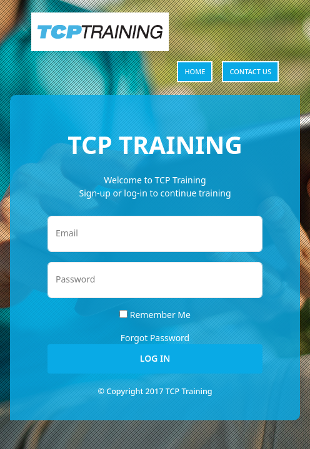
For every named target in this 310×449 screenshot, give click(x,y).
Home (194, 71)
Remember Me (160, 315)
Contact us (250, 71)
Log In (155, 358)
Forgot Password (155, 338)
